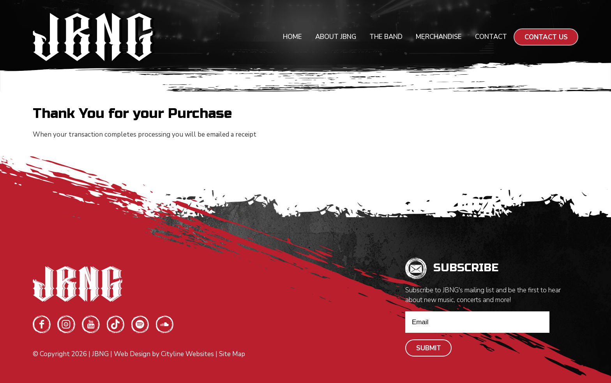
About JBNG (335, 36)
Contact (491, 36)
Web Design (132, 354)
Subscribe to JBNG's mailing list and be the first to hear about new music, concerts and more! (483, 295)
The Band (386, 36)
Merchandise (439, 36)
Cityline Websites (187, 354)
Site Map (232, 354)
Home (292, 36)
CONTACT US (546, 37)
